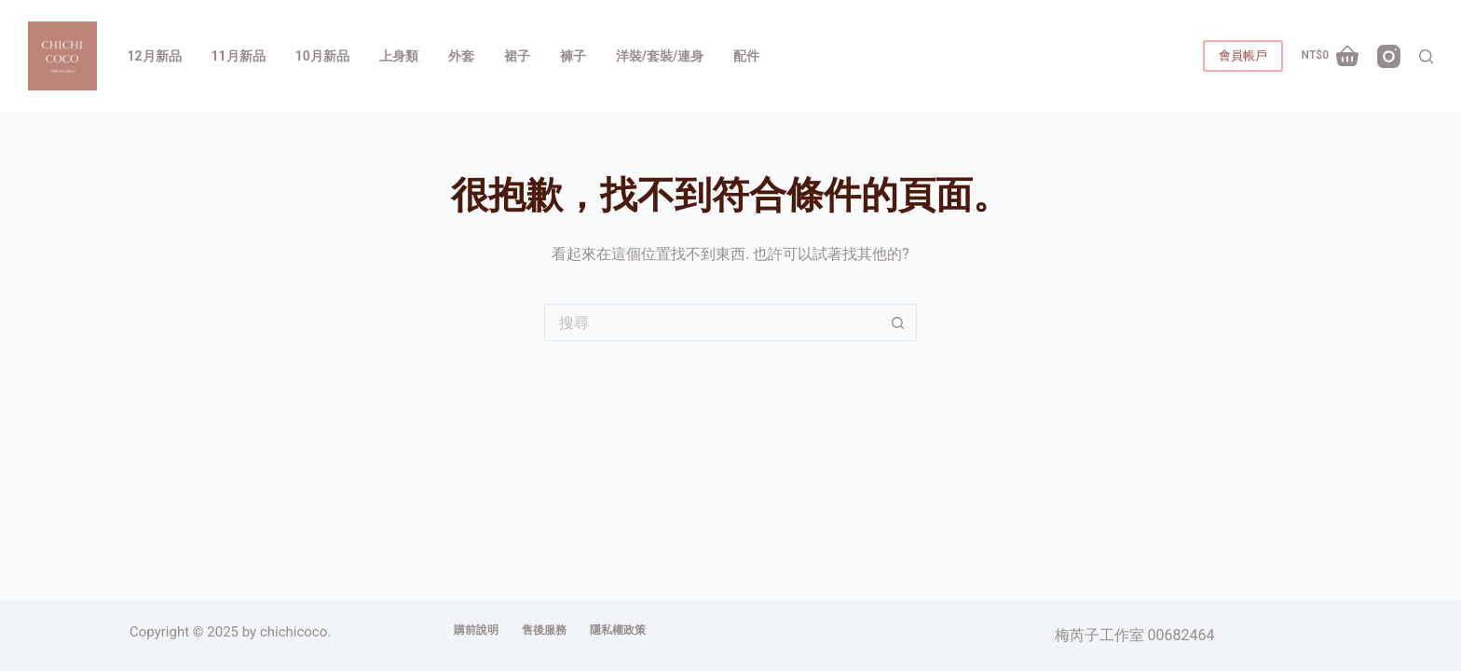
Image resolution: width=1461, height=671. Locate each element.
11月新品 (239, 55)
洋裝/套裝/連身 (659, 55)
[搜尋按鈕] (898, 322)
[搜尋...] (712, 322)
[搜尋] (1426, 56)
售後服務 (544, 630)
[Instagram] (1388, 56)
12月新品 (155, 55)
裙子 (517, 55)
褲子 (573, 55)
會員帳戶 (1243, 55)
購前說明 (476, 630)
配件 (746, 55)
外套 (461, 55)
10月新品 (322, 55)
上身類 (398, 55)
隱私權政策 (618, 630)
